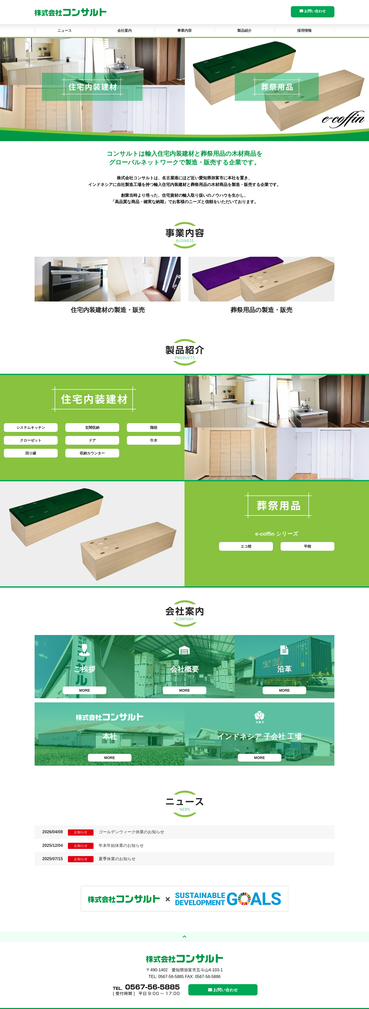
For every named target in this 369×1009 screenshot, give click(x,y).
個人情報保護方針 (293, 1004)
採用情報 (304, 30)
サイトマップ (321, 1004)
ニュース (64, 30)
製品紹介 (244, 30)
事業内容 (184, 30)
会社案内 (124, 30)
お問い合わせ (313, 11)
